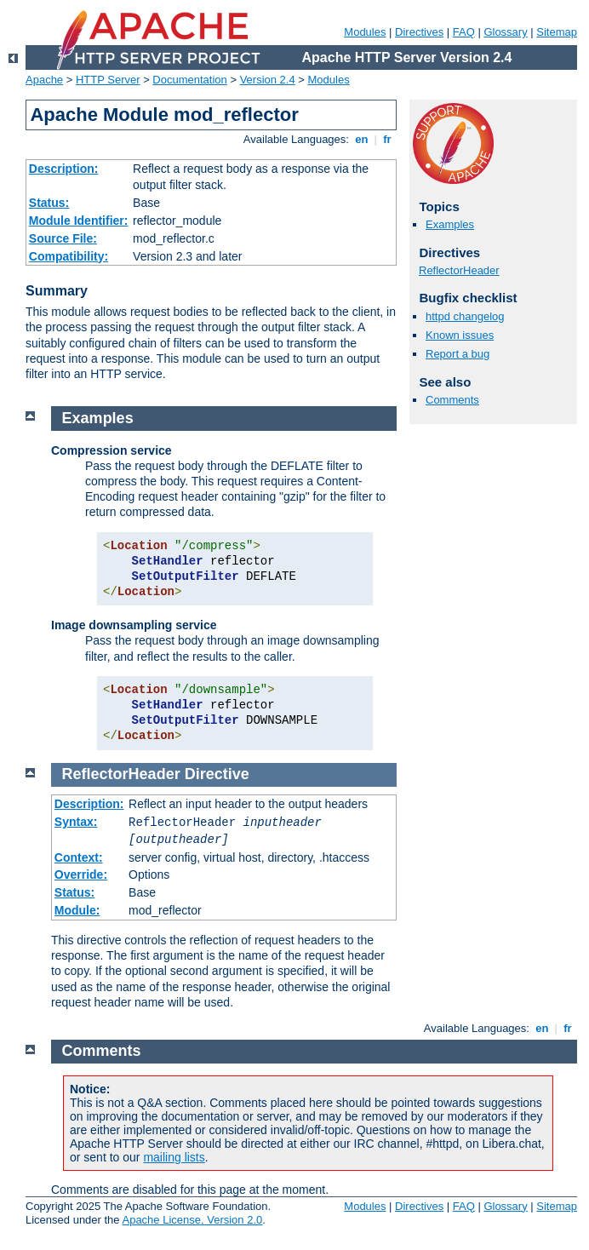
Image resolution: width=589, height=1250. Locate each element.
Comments (452, 399)
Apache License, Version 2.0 (192, 1219)
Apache (44, 79)
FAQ (464, 32)
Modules (365, 32)
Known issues (460, 335)
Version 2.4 (267, 79)
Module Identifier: (79, 220)
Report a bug (457, 353)
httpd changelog (465, 316)
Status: (49, 202)
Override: (80, 874)
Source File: (63, 238)
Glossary (505, 32)
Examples (450, 224)
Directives (419, 32)
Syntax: (76, 822)
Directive (217, 774)
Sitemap (556, 32)
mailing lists (173, 1157)
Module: (77, 910)
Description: (64, 168)
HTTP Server (108, 79)
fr (387, 139)
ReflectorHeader (459, 270)
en (361, 139)
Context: (78, 857)
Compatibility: (68, 256)
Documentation (189, 79)
